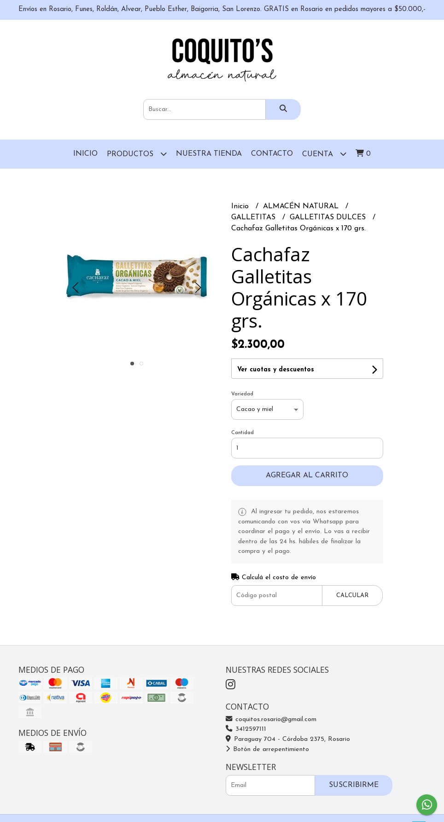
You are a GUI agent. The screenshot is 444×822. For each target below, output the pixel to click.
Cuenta (324, 154)
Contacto (272, 154)
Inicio (85, 154)
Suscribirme (354, 785)
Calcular (352, 596)
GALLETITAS (254, 217)
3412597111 (246, 729)
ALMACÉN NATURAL (302, 206)
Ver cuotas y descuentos (275, 369)
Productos (137, 154)
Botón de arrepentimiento (267, 749)
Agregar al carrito (307, 475)
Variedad (242, 394)
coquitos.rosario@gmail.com (271, 719)
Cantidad (242, 432)
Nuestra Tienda (209, 154)
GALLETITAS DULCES (329, 217)
